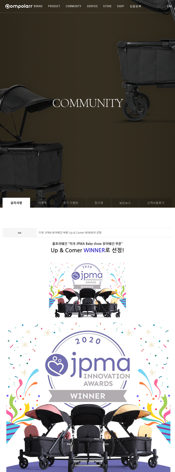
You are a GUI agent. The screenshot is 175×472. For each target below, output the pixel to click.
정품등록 (135, 6)
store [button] (107, 6)
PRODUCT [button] (54, 6)
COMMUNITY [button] (74, 6)
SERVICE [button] (92, 6)
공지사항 (16, 202)
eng (169, 6)
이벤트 (42, 202)
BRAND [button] (38, 6)
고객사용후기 (155, 202)
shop (120, 6)
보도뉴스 (125, 202)
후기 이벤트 (70, 202)
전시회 (99, 202)
